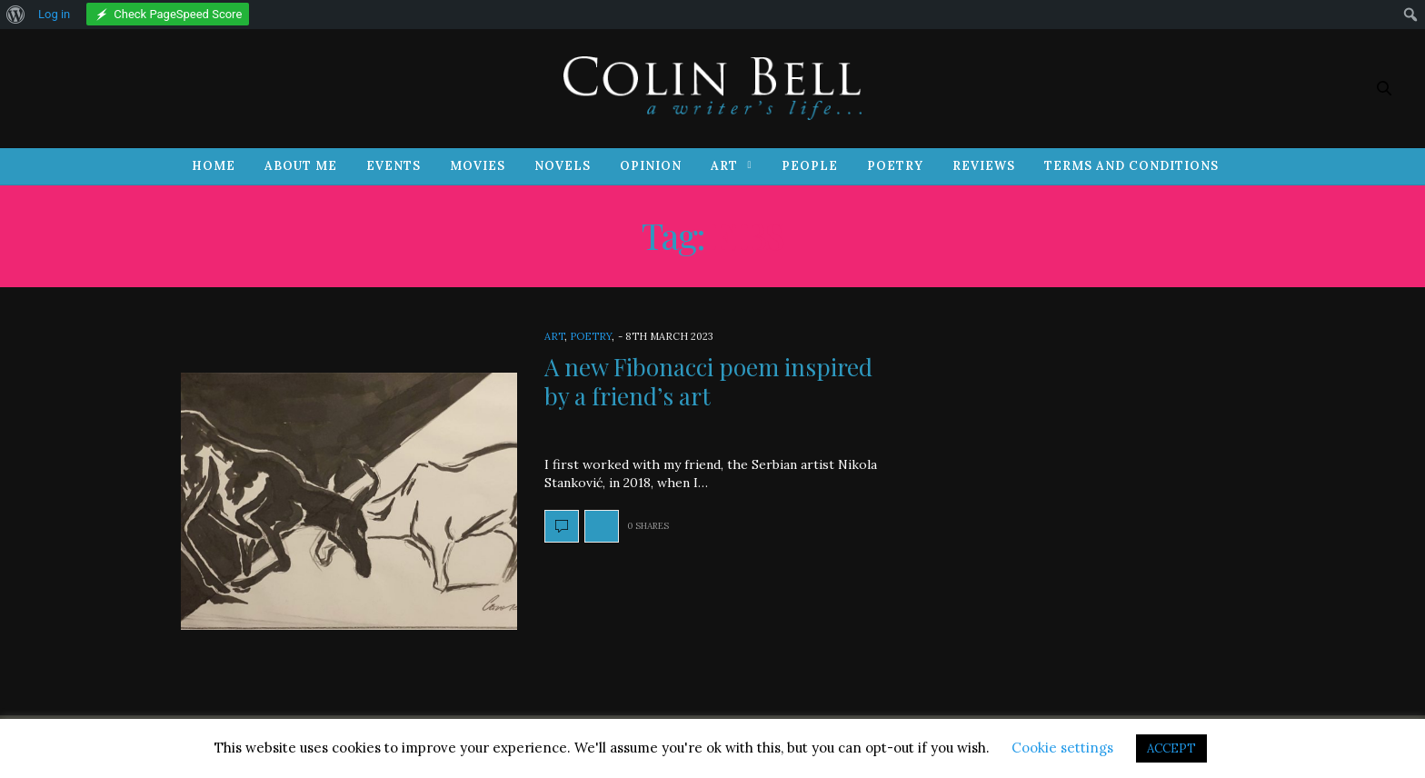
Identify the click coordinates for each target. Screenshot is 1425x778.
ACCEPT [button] (1171, 748)
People (810, 166)
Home (213, 166)
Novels (562, 166)
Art (724, 166)
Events (393, 166)
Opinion (651, 166)
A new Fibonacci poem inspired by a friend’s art (708, 381)
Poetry (895, 166)
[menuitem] (16, 14)
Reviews (983, 166)
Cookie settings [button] (1062, 747)
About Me (300, 166)
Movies (477, 166)
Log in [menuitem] (54, 14)
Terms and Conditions (1131, 166)
